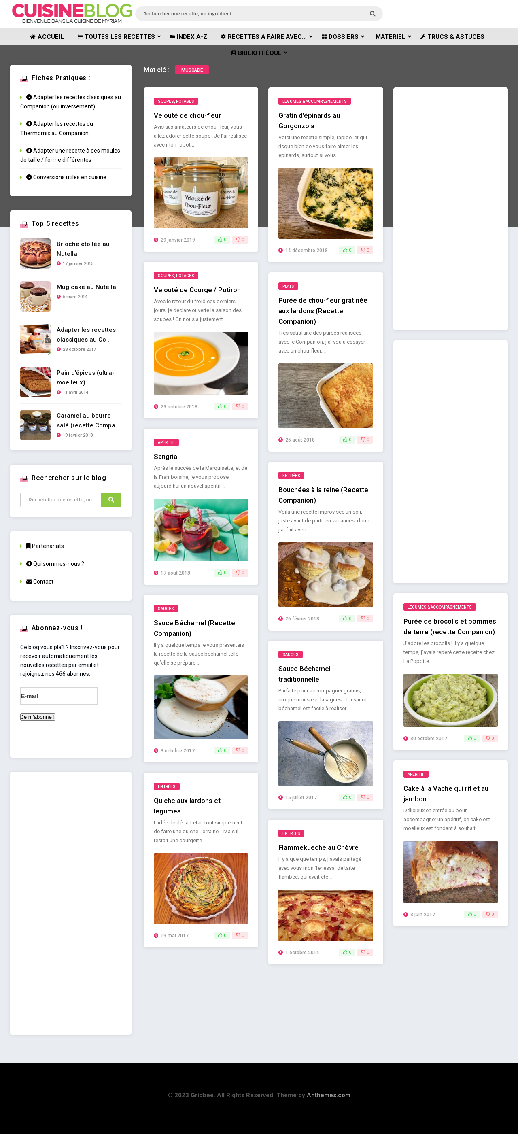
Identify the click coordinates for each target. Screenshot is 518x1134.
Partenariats (45, 546)
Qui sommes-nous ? (55, 564)
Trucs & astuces (452, 36)
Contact (39, 581)
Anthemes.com (328, 1095)
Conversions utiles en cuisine (66, 177)
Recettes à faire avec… (263, 36)
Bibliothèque (256, 53)
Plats (288, 286)
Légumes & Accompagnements (314, 101)
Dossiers (340, 36)
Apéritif (166, 442)
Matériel (390, 36)
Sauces (166, 609)
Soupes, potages (176, 101)
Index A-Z (188, 36)
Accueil (47, 36)
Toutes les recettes (116, 36)
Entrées (291, 476)
